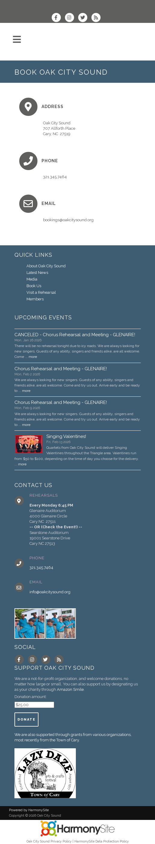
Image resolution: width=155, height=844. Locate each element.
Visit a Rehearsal (41, 292)
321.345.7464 (41, 567)
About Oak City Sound (46, 266)
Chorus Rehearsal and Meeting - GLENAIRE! (60, 368)
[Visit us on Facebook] (58, 18)
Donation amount (30, 696)
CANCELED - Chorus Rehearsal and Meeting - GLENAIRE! (74, 334)
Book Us (33, 286)
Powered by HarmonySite (29, 810)
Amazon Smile (70, 689)
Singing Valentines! (66, 436)
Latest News (37, 272)
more (33, 357)
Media (31, 279)
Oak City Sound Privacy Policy (49, 841)
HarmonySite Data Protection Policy (101, 841)
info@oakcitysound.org (49, 592)
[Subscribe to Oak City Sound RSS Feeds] (97, 18)
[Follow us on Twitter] (84, 18)
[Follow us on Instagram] (71, 18)
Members (35, 299)
